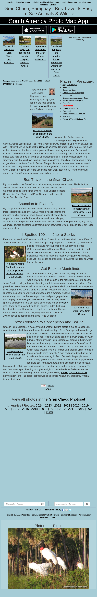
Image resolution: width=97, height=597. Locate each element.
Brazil (41, 2)
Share (48, 389)
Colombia (55, 2)
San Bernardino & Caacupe (74, 114)
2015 (34, 408)
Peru (81, 2)
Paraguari (67, 111)
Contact (53, 5)
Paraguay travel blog (11, 81)
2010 (80, 408)
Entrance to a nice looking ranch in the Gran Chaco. (42, 133)
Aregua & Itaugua (70, 85)
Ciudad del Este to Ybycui (73, 93)
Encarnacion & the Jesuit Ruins (75, 98)
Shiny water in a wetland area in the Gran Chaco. (15, 354)
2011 (71, 408)
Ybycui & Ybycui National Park (75, 119)
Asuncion (66, 87)
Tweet (51, 385)
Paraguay (73, 2)
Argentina (26, 2)
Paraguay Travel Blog (34, 510)
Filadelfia (66, 103)
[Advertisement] (70, 128)
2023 (48, 405)
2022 (57, 405)
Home (8, 2)
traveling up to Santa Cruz (74, 372)
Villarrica (66, 116)
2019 (85, 405)
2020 (76, 405)
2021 (67, 405)
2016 (25, 408)
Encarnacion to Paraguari (73, 100)
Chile (47, 2)
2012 (40, 81)
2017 (16, 408)
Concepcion (67, 95)
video (65, 302)
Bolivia (35, 2)
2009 (90, 408)
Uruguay (87, 2)
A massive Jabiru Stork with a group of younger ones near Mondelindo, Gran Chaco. (15, 270)
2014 (44, 408)
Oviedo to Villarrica (70, 108)
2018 (7, 408)
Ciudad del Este (69, 90)
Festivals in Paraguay (52, 510)
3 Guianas (16, 2)
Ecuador (64, 2)
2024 (39, 405)
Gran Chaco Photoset (67, 399)
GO (42, 504)
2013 (53, 408)
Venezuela (44, 5)
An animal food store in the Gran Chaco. (81, 310)
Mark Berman (27, 81)
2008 (49, 412)
